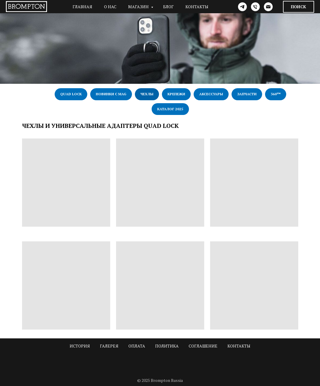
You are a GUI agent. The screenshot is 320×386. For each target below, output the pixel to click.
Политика (167, 346)
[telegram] (242, 6)
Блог (168, 6)
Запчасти (247, 94)
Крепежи (176, 94)
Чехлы (146, 94)
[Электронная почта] (268, 6)
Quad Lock (71, 94)
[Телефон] (255, 6)
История (80, 346)
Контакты (196, 6)
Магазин (139, 6)
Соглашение (203, 346)
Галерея (109, 346)
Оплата (136, 346)
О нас (110, 6)
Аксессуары (211, 94)
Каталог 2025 (170, 109)
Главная (82, 6)
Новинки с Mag (111, 94)
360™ (276, 94)
